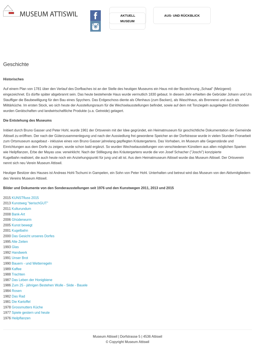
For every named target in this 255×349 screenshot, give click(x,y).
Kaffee (17, 269)
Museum (127, 21)
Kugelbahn (20, 230)
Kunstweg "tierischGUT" (30, 203)
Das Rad (18, 296)
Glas (15, 247)
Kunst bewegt (22, 225)
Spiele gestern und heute (31, 312)
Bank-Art (18, 214)
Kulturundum (21, 209)
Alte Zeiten (20, 241)
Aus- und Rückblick (182, 15)
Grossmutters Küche (27, 307)
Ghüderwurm (21, 219)
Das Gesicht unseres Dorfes (33, 236)
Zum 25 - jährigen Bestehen (33, 285)
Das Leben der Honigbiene (32, 280)
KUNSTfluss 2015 (25, 198)
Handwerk (19, 252)
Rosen (17, 291)
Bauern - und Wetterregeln (32, 263)
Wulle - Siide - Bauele (71, 285)
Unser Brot (20, 258)
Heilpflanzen (21, 318)
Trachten (18, 274)
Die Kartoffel (21, 301)
